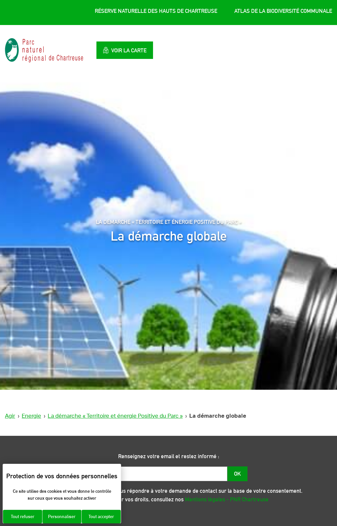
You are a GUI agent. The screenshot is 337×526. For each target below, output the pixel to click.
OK (237, 473)
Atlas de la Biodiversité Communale (283, 11)
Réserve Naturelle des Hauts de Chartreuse (156, 11)
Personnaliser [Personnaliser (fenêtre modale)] (61, 516)
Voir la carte (124, 50)
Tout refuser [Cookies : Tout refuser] (22, 516)
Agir (10, 416)
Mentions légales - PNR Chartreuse (227, 499)
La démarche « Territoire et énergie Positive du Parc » (115, 416)
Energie (31, 416)
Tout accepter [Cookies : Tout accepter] (101, 516)
